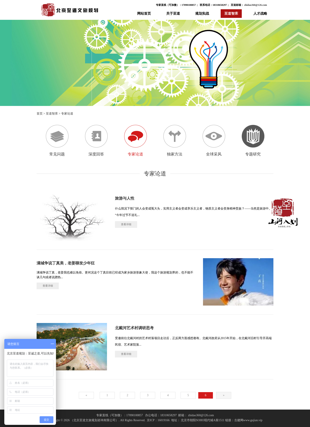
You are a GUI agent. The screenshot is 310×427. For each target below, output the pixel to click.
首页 (40, 113)
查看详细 (126, 224)
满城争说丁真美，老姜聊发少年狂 (66, 263)
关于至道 (173, 13)
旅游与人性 (124, 198)
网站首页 (144, 13)
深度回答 (96, 140)
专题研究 (253, 140)
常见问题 (57, 140)
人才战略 (260, 13)
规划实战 (202, 13)
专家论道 (67, 113)
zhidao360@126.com (255, 4)
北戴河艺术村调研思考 (134, 328)
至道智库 (231, 13)
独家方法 (174, 140)
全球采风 (214, 140)
